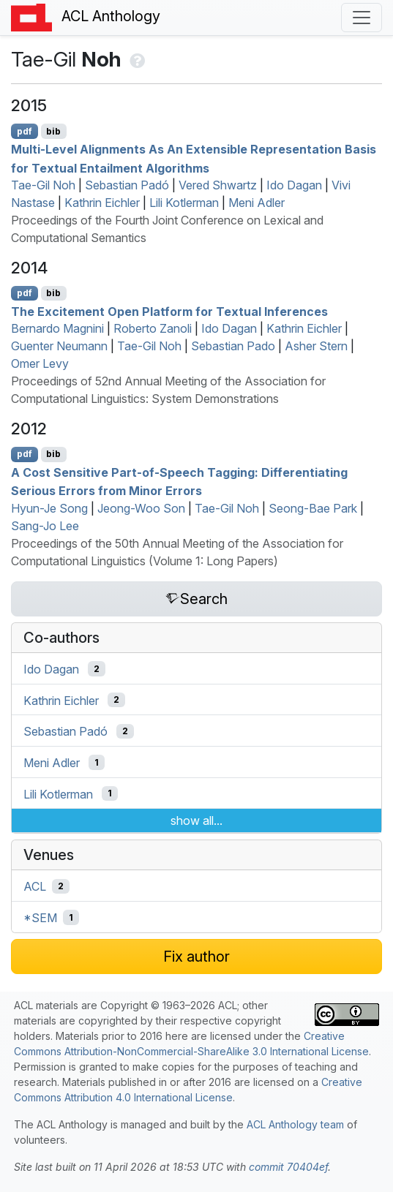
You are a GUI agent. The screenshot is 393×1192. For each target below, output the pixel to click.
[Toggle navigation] (361, 17)
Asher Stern (316, 346)
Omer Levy (40, 363)
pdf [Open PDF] (24, 131)
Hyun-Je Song (49, 508)
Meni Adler (256, 202)
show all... (196, 820)
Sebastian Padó (127, 185)
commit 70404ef (288, 1167)
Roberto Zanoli (152, 328)
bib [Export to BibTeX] (53, 131)
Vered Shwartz (218, 185)
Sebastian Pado (233, 346)
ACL (34, 886)
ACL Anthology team (295, 1124)
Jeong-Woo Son (141, 508)
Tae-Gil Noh (43, 185)
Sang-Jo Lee (45, 525)
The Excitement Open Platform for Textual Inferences (169, 310)
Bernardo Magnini (57, 328)
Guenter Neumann (59, 346)
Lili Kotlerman (184, 202)
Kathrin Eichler (102, 202)
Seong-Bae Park (313, 508)
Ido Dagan (294, 185)
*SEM (40, 917)
